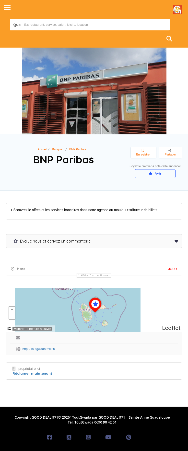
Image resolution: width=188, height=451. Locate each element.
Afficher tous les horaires (95, 275)
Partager (170, 152)
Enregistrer (143, 152)
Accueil (42, 149)
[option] (94, 91)
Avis (155, 173)
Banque (57, 149)
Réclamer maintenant (32, 373)
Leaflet (171, 327)
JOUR (172, 269)
